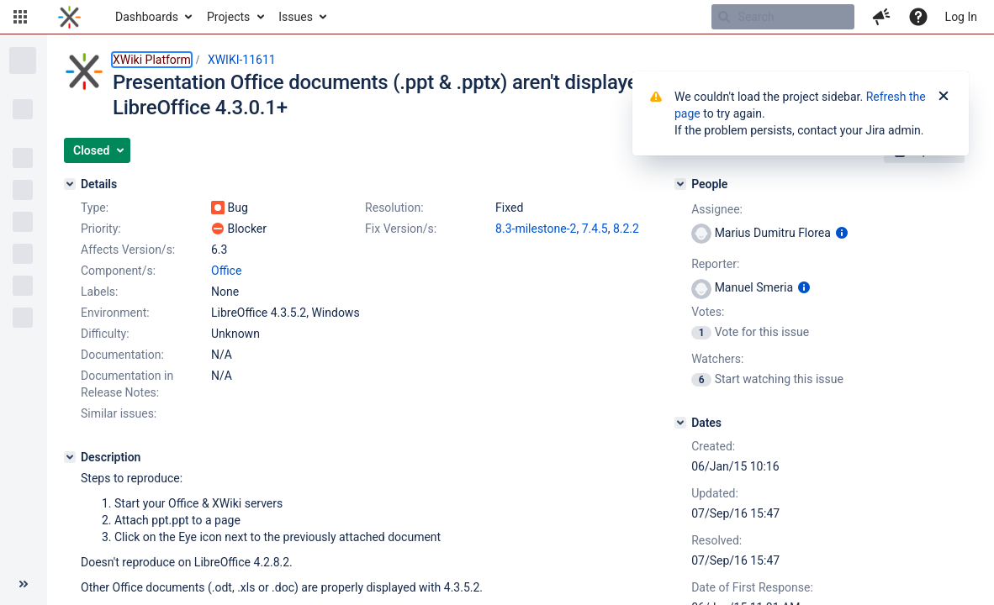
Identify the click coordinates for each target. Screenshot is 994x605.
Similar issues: (118, 413)
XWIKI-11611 (242, 59)
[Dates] (680, 423)
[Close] (943, 96)
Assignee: (717, 209)
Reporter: (715, 264)
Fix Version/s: (400, 228)
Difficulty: (105, 333)
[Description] (70, 457)
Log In (961, 17)
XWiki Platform (152, 59)
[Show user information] (842, 232)
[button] (20, 17)
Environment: (115, 312)
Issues (295, 17)
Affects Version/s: (128, 249)
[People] (680, 184)
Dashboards (146, 17)
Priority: (101, 228)
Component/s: (118, 270)
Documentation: (122, 354)
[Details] (70, 184)
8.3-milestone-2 (535, 228)
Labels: (99, 291)
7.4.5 (595, 228)
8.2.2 (626, 228)
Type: (94, 207)
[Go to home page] (69, 17)
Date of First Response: (752, 587)
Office (226, 270)
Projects (228, 17)
